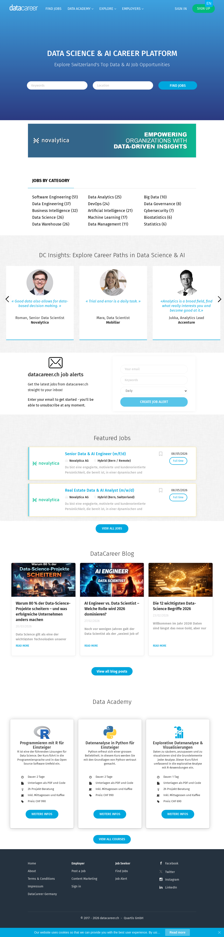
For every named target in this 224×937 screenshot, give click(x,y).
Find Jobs (178, 85)
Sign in (181, 9)
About (32, 871)
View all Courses (112, 839)
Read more (22, 645)
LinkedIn (171, 887)
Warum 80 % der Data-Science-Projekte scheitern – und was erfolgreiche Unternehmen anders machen (43, 611)
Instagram (172, 879)
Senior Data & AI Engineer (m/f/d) (95, 453)
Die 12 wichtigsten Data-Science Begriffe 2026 (174, 606)
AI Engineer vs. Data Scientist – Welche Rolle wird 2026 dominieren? (111, 609)
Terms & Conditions (41, 879)
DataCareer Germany (42, 894)
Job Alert (121, 879)
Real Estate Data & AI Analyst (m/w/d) (99, 490)
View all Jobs (112, 528)
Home (32, 863)
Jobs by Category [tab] (51, 180)
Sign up (203, 8)
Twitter (170, 872)
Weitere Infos (42, 814)
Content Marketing (84, 879)
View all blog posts (112, 671)
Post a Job (79, 871)
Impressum (35, 886)
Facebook (171, 863)
